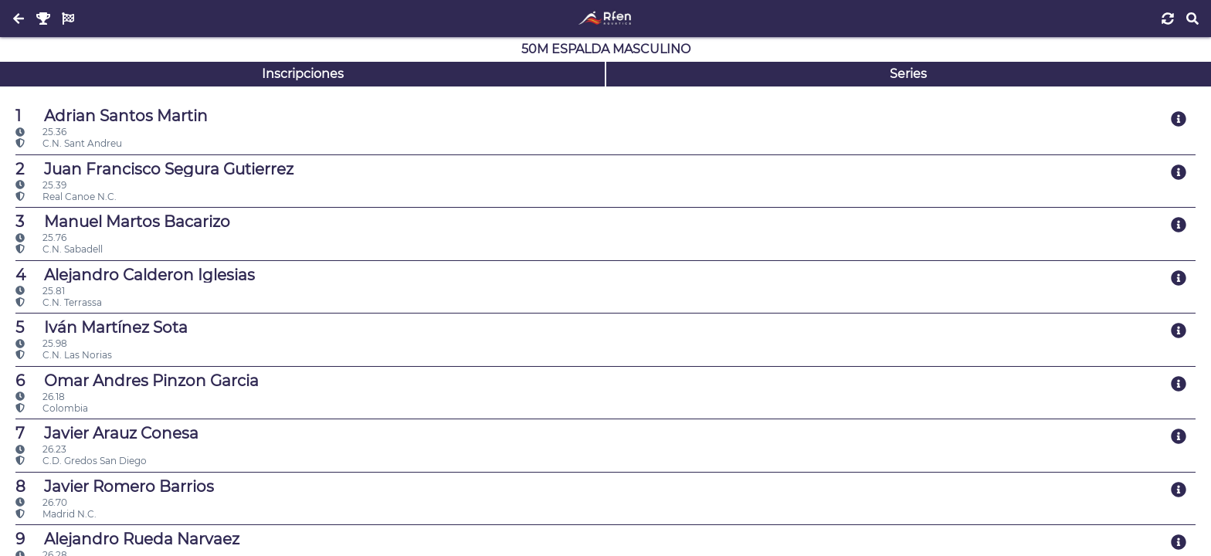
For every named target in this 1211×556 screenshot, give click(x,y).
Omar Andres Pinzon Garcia (137, 380)
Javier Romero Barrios (114, 486)
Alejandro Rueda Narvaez (127, 539)
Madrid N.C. (56, 514)
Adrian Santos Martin (111, 116)
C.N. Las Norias (63, 355)
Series (908, 73)
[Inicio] (605, 18)
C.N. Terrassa (58, 302)
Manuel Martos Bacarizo (122, 221)
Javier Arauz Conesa (106, 433)
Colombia (51, 408)
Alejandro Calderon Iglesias (135, 275)
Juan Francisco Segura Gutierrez (154, 169)
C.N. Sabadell (59, 249)
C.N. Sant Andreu (68, 143)
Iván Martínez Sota (101, 327)
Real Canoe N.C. (66, 197)
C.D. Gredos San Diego (81, 461)
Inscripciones (303, 73)
